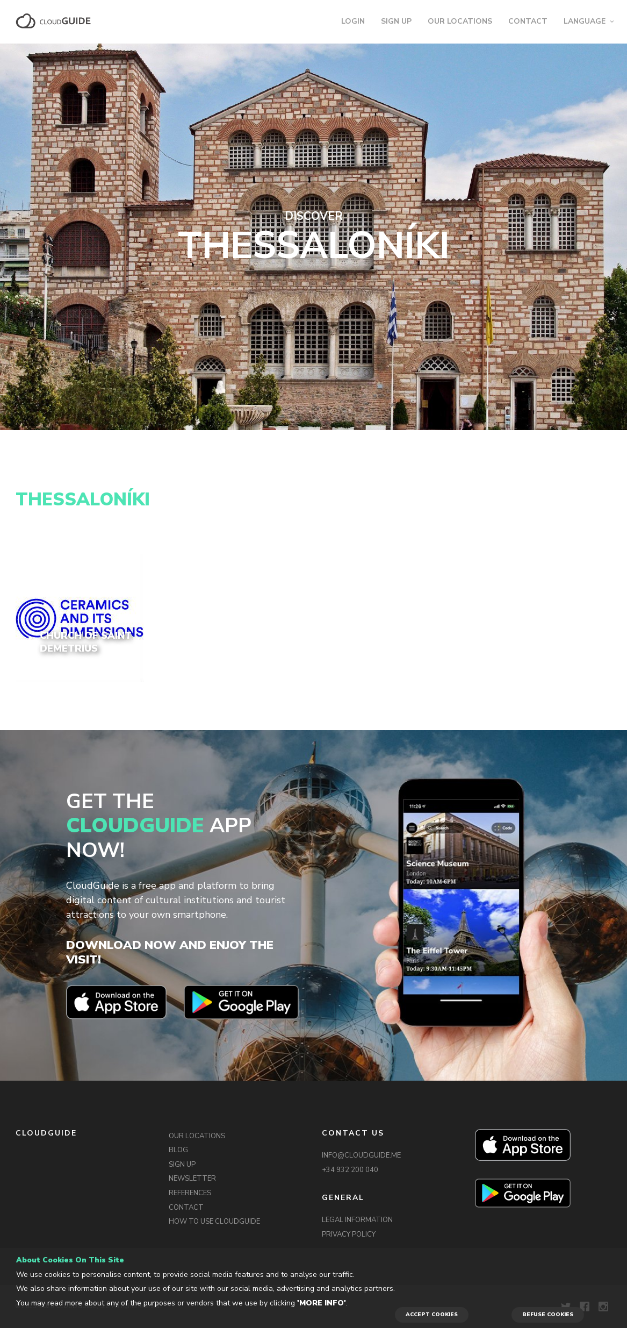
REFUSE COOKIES (547, 1314)
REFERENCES (190, 1193)
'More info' (321, 1303)
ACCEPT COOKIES (432, 1314)
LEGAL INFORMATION (357, 1220)
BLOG (178, 1150)
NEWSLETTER (192, 1178)
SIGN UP (396, 21)
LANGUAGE (585, 21)
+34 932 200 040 (350, 1170)
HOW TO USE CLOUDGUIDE (214, 1221)
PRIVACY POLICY (349, 1234)
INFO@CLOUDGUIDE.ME (361, 1155)
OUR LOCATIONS (460, 21)
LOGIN (353, 21)
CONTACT (527, 21)
